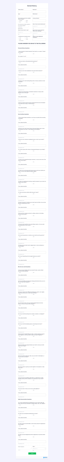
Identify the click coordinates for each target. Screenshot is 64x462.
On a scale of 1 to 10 (22, 56)
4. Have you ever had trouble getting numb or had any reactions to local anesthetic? (31, 81)
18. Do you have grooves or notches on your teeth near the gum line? (31, 235)
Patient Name (21, 9)
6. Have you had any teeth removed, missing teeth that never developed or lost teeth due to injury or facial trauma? (31, 103)
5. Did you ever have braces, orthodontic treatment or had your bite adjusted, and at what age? (30, 92)
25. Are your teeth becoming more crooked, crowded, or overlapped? (31, 313)
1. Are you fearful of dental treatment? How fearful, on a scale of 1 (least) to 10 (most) (31, 52)
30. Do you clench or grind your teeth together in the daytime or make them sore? (31, 367)
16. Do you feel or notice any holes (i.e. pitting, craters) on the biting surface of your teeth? (30, 214)
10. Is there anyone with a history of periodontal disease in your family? (31, 149)
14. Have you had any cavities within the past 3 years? (28, 192)
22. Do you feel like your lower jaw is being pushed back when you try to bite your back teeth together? (31, 281)
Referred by (35, 13)
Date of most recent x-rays (23, 30)
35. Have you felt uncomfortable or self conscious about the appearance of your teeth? (31, 424)
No (33, 53)
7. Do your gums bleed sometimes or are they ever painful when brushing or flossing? (31, 118)
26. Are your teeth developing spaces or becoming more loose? (30, 323)
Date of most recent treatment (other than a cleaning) (38, 30)
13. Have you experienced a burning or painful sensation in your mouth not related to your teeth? (32, 182)
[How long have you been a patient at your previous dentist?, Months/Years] (23, 27)
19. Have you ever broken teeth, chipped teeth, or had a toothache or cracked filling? (31, 246)
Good (27, 20)
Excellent (20, 20)
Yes (20, 53)
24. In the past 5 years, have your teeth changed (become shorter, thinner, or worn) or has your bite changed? (30, 303)
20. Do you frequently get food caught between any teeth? (29, 256)
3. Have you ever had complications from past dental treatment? (30, 70)
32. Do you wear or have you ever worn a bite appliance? (29, 388)
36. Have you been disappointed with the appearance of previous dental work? (31, 435)
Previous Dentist (36, 18)
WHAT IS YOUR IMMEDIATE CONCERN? (38, 37)
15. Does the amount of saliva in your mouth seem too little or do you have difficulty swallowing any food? (32, 203)
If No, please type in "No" (21, 111)
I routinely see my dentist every (24, 36)
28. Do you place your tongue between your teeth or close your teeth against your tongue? (31, 345)
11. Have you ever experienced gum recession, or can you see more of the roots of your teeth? (32, 160)
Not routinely (21, 40)
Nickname (35, 9)
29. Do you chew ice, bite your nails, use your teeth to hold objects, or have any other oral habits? (31, 356)
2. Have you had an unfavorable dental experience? (28, 61)
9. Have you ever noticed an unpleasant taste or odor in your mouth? (31, 139)
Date (33, 28)
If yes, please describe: (22, 64)
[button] (45, 26)
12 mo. (27, 39)
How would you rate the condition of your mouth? (24, 19)
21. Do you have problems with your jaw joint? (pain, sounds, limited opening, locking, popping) (30, 270)
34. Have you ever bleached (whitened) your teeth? (28, 413)
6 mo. (20, 39)
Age (19, 13)
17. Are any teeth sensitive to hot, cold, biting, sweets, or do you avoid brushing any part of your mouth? (31, 225)
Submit (32, 453)
